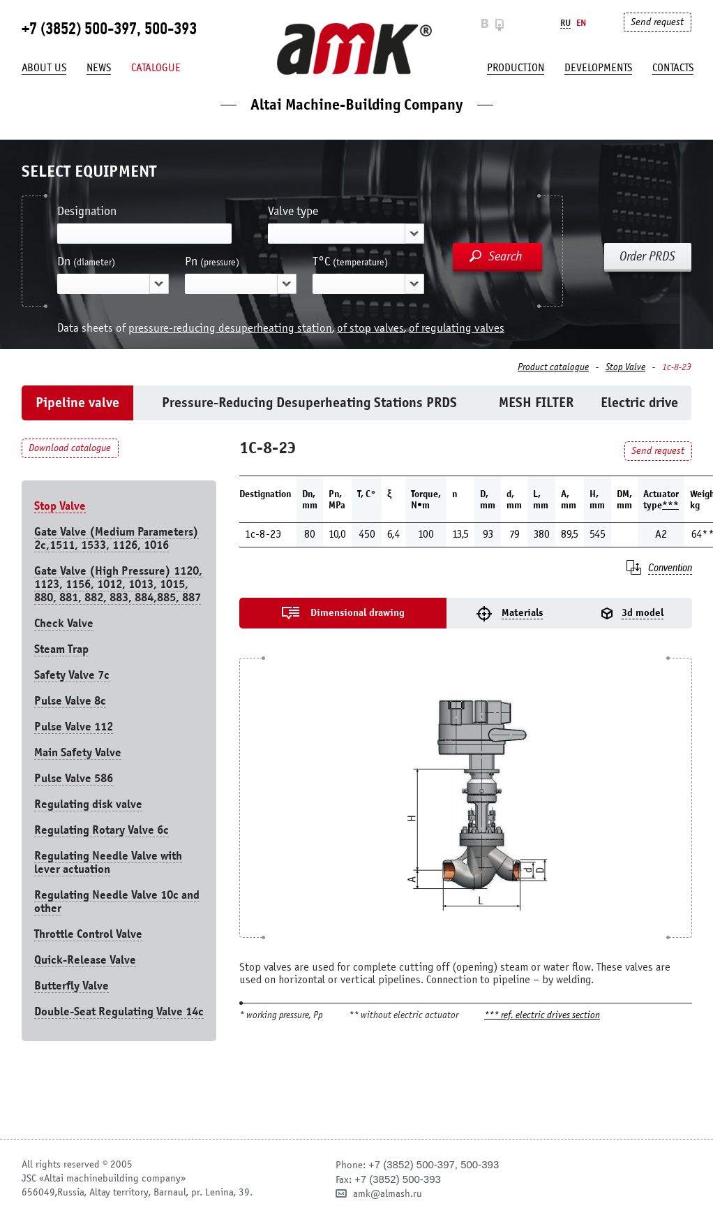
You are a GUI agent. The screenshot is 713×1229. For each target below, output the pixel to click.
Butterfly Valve (71, 985)
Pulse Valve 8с (70, 700)
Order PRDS (647, 256)
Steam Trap (61, 649)
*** (670, 505)
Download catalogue (70, 448)
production (515, 67)
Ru (565, 22)
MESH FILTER (536, 403)
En (581, 22)
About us (44, 67)
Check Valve (63, 623)
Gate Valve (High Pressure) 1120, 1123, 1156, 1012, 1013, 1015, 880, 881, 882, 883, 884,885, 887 (118, 584)
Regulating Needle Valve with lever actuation (108, 862)
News (99, 67)
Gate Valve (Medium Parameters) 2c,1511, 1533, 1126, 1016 (116, 538)
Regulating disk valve (88, 804)
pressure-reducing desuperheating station (230, 327)
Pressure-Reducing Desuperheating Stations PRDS (309, 403)
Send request (657, 22)
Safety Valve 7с (72, 675)
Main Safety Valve (77, 752)
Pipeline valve (77, 403)
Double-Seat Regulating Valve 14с (119, 1011)
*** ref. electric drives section (542, 1015)
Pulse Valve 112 (73, 726)
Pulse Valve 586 (73, 778)
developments (598, 67)
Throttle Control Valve (88, 934)
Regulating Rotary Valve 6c (101, 830)
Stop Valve (625, 367)
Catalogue (156, 67)
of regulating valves (456, 327)
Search (505, 256)
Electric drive (639, 403)
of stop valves (370, 327)
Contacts (672, 67)
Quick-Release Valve (85, 959)
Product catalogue (553, 367)
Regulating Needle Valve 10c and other (117, 901)
